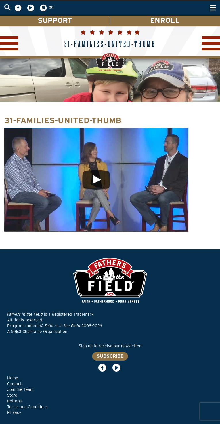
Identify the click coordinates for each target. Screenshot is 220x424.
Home (12, 378)
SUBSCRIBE (110, 356)
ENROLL (165, 20)
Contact (14, 383)
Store (12, 395)
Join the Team (20, 389)
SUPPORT (55, 20)
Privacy (14, 412)
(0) (46, 7)
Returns (14, 401)
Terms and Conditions (27, 406)
